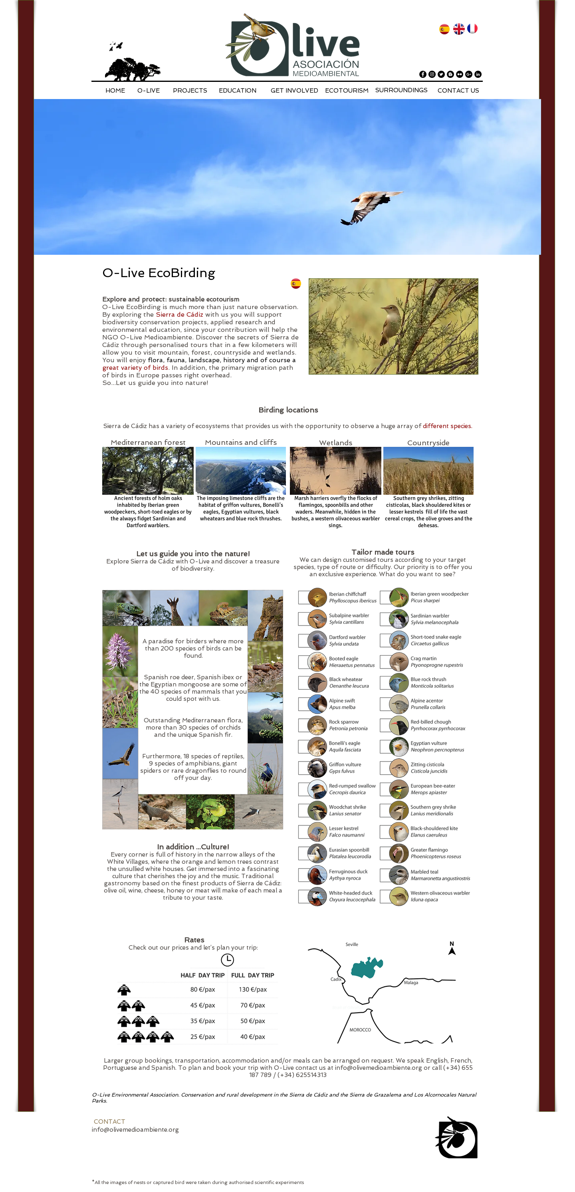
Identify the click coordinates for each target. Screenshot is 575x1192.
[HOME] (115, 91)
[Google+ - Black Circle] (468, 74)
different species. (447, 426)
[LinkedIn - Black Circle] (478, 74)
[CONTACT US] (458, 91)
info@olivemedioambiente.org (378, 1067)
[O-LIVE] (148, 91)
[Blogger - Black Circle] (450, 74)
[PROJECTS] (190, 91)
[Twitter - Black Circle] (441, 74)
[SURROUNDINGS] (401, 90)
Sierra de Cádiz (179, 314)
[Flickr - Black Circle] (459, 74)
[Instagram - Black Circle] (432, 74)
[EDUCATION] (237, 91)
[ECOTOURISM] (347, 91)
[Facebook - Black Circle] (422, 74)
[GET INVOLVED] (294, 91)
